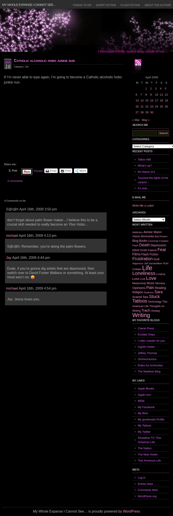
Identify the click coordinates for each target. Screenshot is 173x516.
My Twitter (144, 431)
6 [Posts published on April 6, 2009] (136, 94)
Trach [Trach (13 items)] (145, 310)
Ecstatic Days (146, 334)
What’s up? (145, 165)
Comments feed (148, 490)
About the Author (157, 5)
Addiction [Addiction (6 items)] (137, 232)
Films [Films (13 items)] (136, 254)
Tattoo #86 (144, 159)
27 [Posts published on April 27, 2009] (137, 112)
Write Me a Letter (143, 205)
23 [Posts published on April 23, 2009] (151, 106)
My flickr (143, 413)
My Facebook (146, 407)
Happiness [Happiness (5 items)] (137, 263)
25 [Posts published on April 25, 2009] (161, 106)
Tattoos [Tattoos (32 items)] (139, 301)
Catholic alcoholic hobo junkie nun (44, 60)
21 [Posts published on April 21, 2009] (141, 106)
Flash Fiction (130, 5)
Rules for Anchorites (150, 365)
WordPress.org (147, 496)
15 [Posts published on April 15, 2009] (146, 100)
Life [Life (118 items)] (147, 267)
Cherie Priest (146, 328)
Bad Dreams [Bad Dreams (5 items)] (161, 236)
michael (12, 235)
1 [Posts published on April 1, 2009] (146, 88)
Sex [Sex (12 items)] (145, 297)
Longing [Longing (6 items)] (160, 273)
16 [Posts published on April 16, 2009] (151, 100)
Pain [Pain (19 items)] (150, 287)
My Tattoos (144, 425)
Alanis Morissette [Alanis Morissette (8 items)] (143, 236)
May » (145, 120)
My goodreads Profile (151, 419)
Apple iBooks (146, 388)
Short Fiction (106, 5)
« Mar (135, 120)
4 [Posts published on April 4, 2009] (160, 88)
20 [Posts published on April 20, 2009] (137, 106)
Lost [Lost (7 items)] (142, 278)
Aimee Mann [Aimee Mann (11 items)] (153, 232)
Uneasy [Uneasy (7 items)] (155, 310)
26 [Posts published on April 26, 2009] (166, 106)
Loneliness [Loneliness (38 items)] (143, 273)
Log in (141, 477)
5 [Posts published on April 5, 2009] (165, 88)
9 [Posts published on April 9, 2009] (151, 94)
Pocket (38, 171)
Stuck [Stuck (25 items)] (154, 296)
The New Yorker (148, 454)
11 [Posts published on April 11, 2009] (161, 94)
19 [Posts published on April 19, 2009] (166, 100)
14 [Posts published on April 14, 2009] (141, 100)
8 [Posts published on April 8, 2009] (146, 94)
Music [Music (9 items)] (150, 283)
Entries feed (145, 484)
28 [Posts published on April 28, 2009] (141, 112)
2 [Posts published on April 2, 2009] (151, 88)
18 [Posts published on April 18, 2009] (161, 100)
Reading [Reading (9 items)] (160, 288)
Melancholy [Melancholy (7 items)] (139, 283)
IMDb (141, 400)
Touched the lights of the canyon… (153, 180)
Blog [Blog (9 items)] (135, 240)
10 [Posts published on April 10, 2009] (156, 94)
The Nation (145, 448)
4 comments (15, 181)
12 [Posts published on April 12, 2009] (166, 94)
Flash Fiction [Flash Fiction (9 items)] (149, 254)
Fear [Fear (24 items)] (161, 249)
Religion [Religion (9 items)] (137, 292)
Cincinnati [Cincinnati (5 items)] (153, 241)
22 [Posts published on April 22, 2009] (146, 106)
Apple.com (144, 394)
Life (27, 66)
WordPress (131, 511)
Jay (8, 258)
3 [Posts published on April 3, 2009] (156, 88)
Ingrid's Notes (146, 346)
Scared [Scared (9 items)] (137, 297)
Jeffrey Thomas (147, 353)
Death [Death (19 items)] (144, 245)
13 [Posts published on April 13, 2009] (137, 100)
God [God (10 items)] (156, 259)
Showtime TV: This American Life (149, 440)
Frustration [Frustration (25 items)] (142, 258)
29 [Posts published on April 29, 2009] (146, 112)
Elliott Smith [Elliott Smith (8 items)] (139, 250)
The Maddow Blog (149, 371)
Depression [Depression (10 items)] (158, 245)
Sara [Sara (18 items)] (159, 292)
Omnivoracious (147, 359)
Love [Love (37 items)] (151, 278)
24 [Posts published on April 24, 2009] (156, 106)
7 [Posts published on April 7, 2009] (141, 94)
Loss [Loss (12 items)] (135, 278)
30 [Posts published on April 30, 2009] (151, 112)
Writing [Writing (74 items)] (141, 315)
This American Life (149, 460)
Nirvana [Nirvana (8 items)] (160, 283)
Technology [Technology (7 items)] (155, 301)
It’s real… (144, 188)
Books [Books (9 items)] (143, 240)
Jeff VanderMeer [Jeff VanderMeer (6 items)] (153, 263)
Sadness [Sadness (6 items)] (149, 292)
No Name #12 (146, 171)
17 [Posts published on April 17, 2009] (156, 100)
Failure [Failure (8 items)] (152, 250)
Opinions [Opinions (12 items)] (139, 288)
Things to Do (82, 5)
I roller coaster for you (151, 340)
